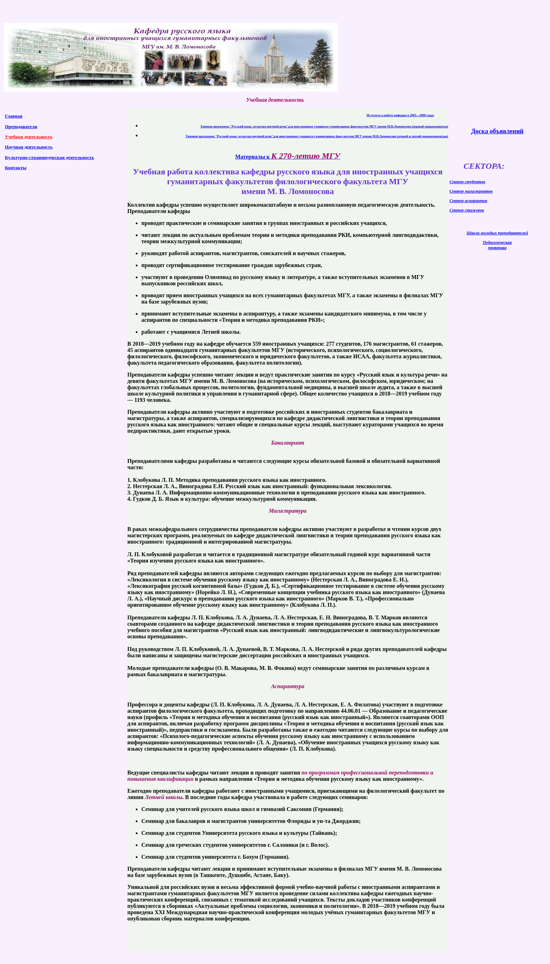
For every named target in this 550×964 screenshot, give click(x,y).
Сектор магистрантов (470, 191)
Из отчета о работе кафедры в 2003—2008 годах (400, 115)
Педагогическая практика (497, 245)
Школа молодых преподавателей (497, 233)
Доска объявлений (497, 131)
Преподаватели (21, 126)
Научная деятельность (29, 146)
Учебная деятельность (28, 136)
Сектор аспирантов (468, 200)
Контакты (15, 167)
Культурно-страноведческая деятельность (49, 157)
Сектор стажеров (466, 210)
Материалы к (287, 157)
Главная (13, 116)
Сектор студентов (467, 181)
